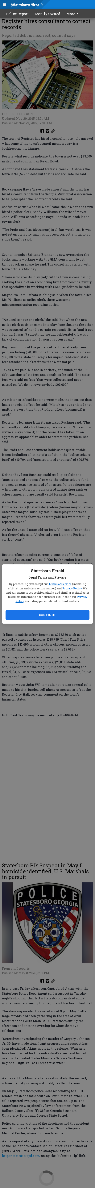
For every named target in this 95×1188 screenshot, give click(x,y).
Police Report (17, 13)
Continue (47, 615)
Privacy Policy (72, 588)
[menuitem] (73, 13)
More (73, 13)
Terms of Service (60, 584)
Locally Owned (47, 13)
